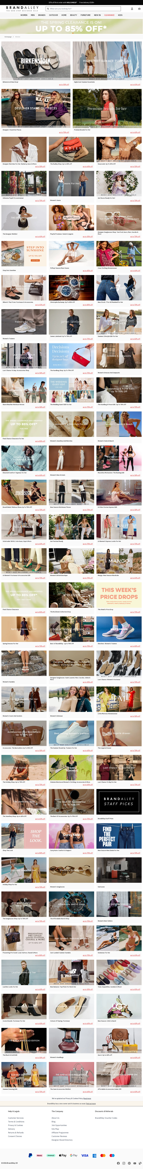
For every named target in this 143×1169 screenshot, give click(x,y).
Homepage (8, 37)
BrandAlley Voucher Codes (106, 1118)
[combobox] (85, 8)
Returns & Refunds (16, 1132)
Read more (87, 1098)
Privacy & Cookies (15, 1125)
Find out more (91, 1104)
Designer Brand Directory (62, 1140)
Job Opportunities (59, 1125)
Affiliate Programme (60, 1132)
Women (17, 37)
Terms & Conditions (16, 1121)
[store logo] (20, 8)
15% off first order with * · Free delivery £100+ (71, 2)
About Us (55, 1118)
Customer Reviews (59, 1136)
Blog (53, 1121)
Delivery (11, 1129)
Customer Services (16, 1118)
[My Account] (132, 8)
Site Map (55, 1129)
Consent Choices (15, 1136)
